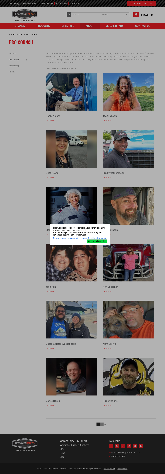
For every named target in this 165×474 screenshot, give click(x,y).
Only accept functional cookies (91, 238)
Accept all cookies (97, 241)
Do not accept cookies (64, 238)
